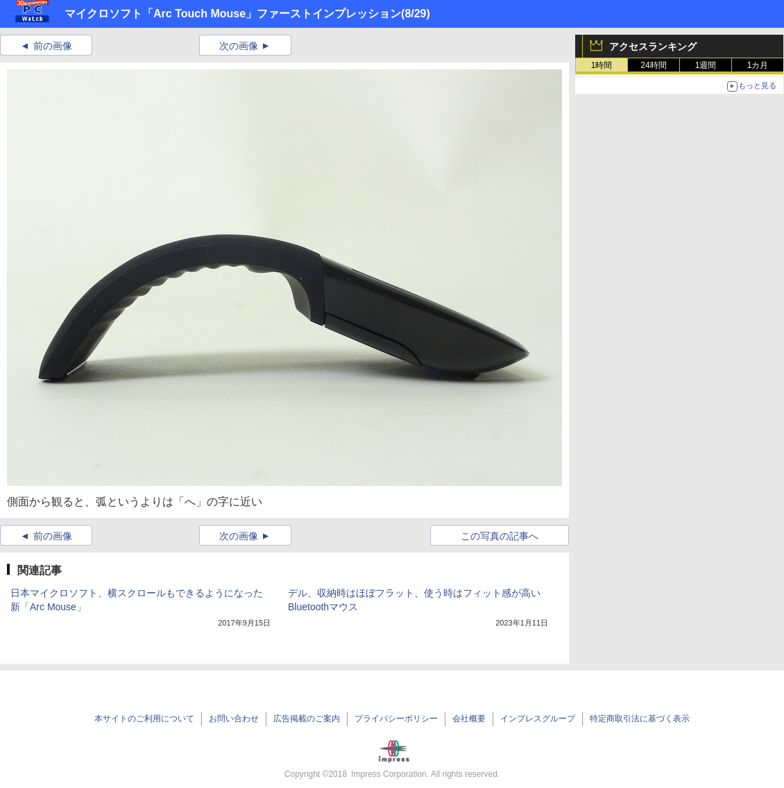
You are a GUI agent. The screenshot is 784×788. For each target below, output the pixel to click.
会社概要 (469, 718)
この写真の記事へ (499, 536)
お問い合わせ (234, 718)
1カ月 (758, 65)
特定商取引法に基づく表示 (640, 718)
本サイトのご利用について (144, 718)
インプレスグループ (537, 718)
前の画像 (52, 45)
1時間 (602, 65)
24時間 (653, 65)
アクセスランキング (653, 46)
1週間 (706, 65)
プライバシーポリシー (396, 718)
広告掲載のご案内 (306, 718)
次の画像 (238, 45)
